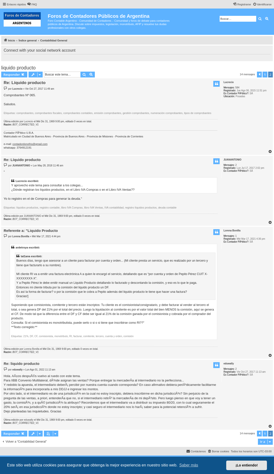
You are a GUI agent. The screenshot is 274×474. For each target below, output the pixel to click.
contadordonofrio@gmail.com (30, 143)
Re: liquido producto (21, 363)
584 (237, 87)
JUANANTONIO (232, 159)
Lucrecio (229, 82)
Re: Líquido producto (25, 82)
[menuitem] (32, 4)
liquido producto (18, 67)
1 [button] (265, 74)
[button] (259, 74)
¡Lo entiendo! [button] (246, 465)
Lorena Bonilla (232, 230)
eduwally (229, 363)
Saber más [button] (188, 465)
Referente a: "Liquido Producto (31, 230)
